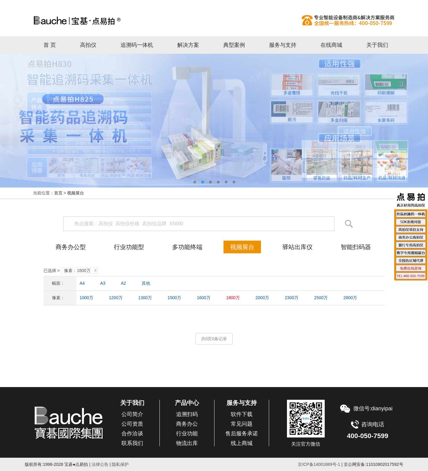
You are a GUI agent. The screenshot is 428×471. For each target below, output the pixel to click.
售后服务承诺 (241, 434)
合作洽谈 (132, 434)
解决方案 (188, 45)
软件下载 (242, 414)
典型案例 (234, 45)
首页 (58, 193)
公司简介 (132, 414)
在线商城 (331, 45)
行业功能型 (129, 247)
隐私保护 (120, 464)
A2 (123, 283)
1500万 (174, 297)
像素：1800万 (77, 270)
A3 (102, 283)
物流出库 (187, 443)
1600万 (204, 297)
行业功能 (187, 434)
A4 (82, 283)
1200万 (116, 297)
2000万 (262, 297)
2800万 (350, 297)
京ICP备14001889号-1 (319, 464)
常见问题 (242, 424)
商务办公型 (71, 247)
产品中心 (187, 402)
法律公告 (99, 464)
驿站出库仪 (297, 247)
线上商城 (242, 443)
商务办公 (187, 424)
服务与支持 (282, 45)
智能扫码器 (356, 247)
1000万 (86, 297)
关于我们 (377, 45)
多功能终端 (187, 247)
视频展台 (75, 193)
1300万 (145, 297)
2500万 (321, 297)
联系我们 (132, 443)
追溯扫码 (187, 414)
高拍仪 (214, 20)
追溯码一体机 (137, 45)
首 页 (49, 45)
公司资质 (132, 424)
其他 (146, 283)
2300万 (291, 297)
